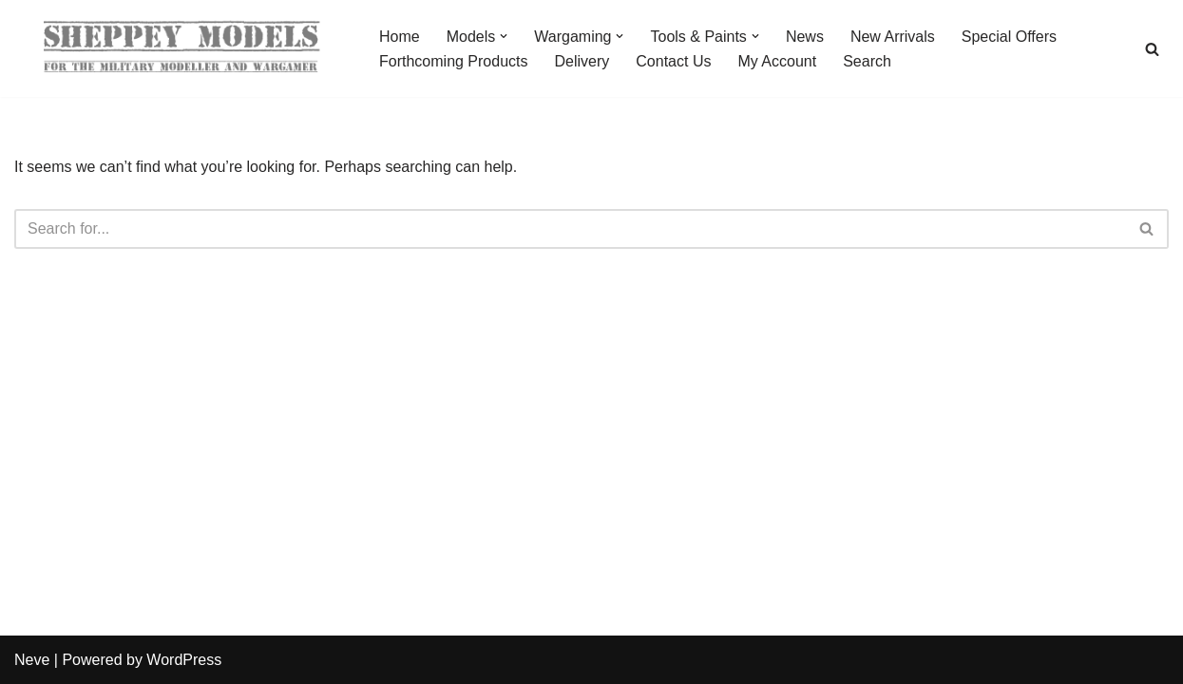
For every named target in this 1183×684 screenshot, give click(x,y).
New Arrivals (892, 36)
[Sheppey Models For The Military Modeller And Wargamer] (180, 48)
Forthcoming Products (453, 61)
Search (867, 61)
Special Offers (1009, 36)
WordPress (183, 660)
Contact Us (673, 61)
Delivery (582, 61)
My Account (776, 61)
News (805, 36)
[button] (503, 36)
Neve (31, 660)
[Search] (1152, 49)
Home (399, 36)
